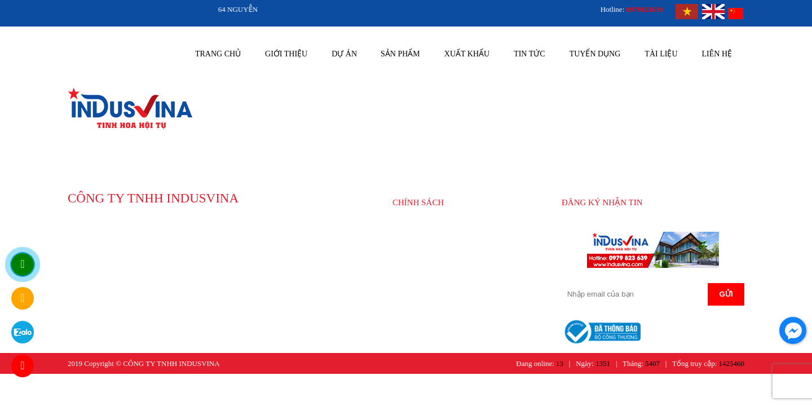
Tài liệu (661, 54)
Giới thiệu (286, 54)
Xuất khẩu (466, 54)
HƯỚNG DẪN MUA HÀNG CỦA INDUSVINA (455, 234)
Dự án (344, 54)
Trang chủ (218, 54)
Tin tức (529, 54)
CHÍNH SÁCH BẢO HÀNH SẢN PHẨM (465, 293)
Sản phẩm (400, 54)
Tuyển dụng (595, 54)
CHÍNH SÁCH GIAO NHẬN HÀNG (459, 248)
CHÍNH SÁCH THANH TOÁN (451, 263)
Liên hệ (717, 54)
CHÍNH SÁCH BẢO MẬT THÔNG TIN (463, 278)
